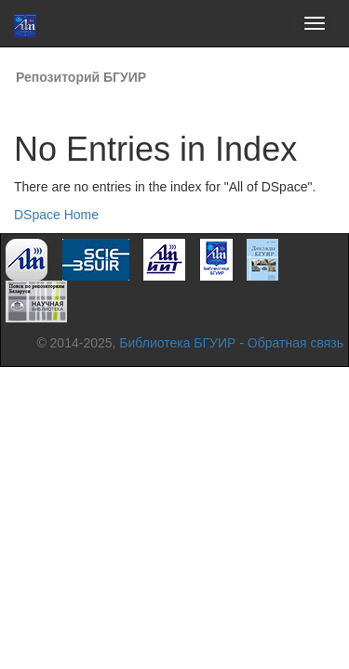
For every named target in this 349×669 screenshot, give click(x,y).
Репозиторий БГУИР (81, 77)
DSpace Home (56, 214)
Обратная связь (295, 342)
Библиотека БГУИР (177, 342)
